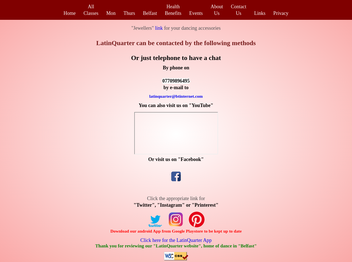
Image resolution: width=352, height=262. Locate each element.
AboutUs (217, 10)
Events (196, 13)
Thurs (129, 13)
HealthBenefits (173, 10)
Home (69, 13)
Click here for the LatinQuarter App (175, 240)
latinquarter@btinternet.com (176, 96)
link (158, 28)
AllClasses (91, 10)
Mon (110, 13)
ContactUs (238, 10)
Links (259, 13)
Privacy (281, 13)
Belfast (150, 13)
